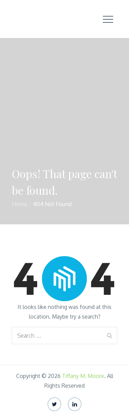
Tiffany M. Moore (83, 375)
